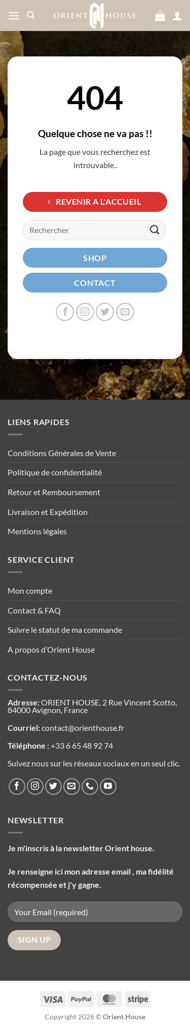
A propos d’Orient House (51, 649)
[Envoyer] (155, 230)
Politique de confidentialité (55, 472)
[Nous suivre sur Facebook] (65, 312)
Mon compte (30, 590)
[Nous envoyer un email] (125, 312)
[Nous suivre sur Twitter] (105, 312)
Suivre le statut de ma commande (65, 629)
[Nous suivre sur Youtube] (108, 786)
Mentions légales (37, 531)
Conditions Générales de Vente (62, 453)
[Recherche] (30, 15)
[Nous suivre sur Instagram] (85, 312)
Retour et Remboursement (54, 492)
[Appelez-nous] (90, 786)
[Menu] (14, 15)
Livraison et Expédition (48, 512)
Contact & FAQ (34, 610)
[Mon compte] (177, 16)
